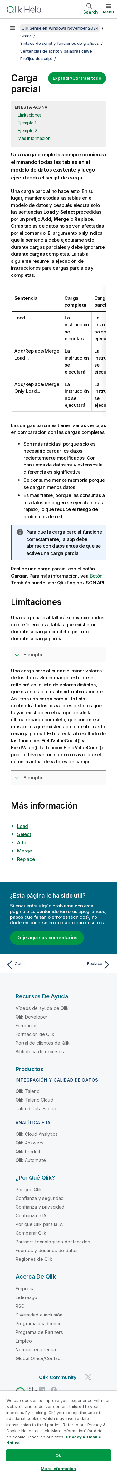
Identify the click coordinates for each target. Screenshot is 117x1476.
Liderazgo (26, 1297)
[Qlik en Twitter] (88, 1377)
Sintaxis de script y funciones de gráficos (59, 43)
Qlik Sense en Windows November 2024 (60, 28)
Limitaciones (30, 115)
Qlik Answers (30, 1142)
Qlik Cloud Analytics (37, 1134)
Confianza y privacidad (40, 1206)
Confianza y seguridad (40, 1198)
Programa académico (39, 1323)
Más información (34, 138)
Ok (58, 1455)
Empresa (25, 1288)
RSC (20, 1306)
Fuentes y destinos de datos (47, 1250)
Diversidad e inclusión (39, 1314)
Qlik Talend (28, 1091)
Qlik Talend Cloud (34, 1099)
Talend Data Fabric (36, 1108)
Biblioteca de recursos (40, 1051)
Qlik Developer (31, 1016)
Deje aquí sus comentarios (47, 937)
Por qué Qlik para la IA (39, 1224)
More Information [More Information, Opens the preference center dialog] (58, 1468)
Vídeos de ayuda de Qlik (42, 1008)
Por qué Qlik (29, 1189)
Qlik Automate (31, 1160)
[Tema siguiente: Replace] (86, 965)
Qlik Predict (28, 1151)
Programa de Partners (39, 1332)
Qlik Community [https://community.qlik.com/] (57, 1377)
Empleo (24, 1341)
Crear (25, 35)
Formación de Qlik (35, 1034)
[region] (58, 1433)
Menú (108, 11)
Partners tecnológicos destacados (53, 1241)
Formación (27, 1025)
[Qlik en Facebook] (54, 1390)
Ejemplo (32, 654)
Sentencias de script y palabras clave (56, 51)
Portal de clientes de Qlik (43, 1043)
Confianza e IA (31, 1215)
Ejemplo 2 (27, 130)
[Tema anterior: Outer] (31, 965)
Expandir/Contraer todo (77, 78)
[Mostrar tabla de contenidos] (12, 28)
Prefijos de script (36, 58)
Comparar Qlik (31, 1233)
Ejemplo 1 (27, 122)
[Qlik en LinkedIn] (42, 1390)
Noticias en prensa (36, 1349)
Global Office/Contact (39, 1358)
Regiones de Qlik (34, 1259)
